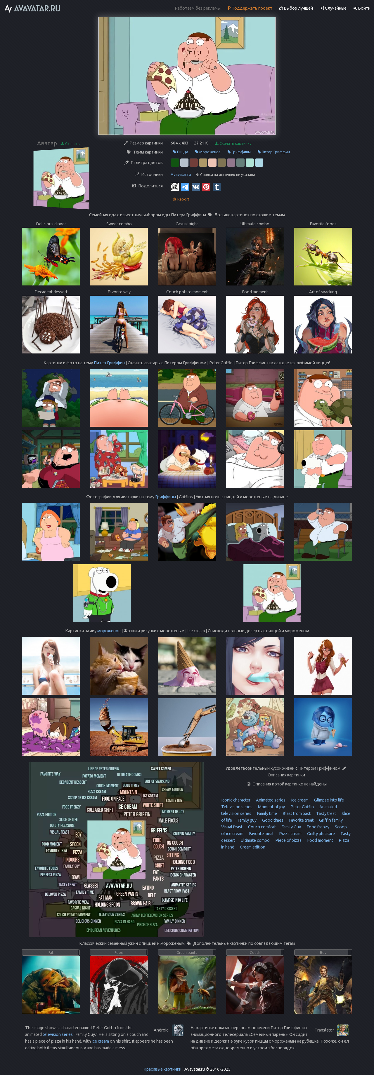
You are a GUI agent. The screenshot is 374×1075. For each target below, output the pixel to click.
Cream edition (252, 847)
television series (58, 1034)
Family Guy (290, 827)
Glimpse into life (328, 800)
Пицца (180, 152)
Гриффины (239, 152)
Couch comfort (261, 827)
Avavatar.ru (181, 174)
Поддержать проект (250, 8)
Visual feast (232, 827)
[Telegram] (185, 186)
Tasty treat (325, 813)
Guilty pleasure (320, 833)
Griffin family (330, 820)
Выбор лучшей (296, 8)
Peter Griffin (302, 806)
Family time (266, 813)
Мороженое (208, 152)
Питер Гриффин (274, 152)
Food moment (319, 840)
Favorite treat (301, 820)
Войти (362, 8)
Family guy (247, 820)
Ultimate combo (255, 840)
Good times (272, 820)
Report (181, 199)
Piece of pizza (288, 840)
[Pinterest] (206, 186)
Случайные (333, 8)
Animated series (270, 800)
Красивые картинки (162, 1069)
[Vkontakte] (196, 186)
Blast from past (296, 813)
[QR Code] (175, 186)
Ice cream (299, 800)
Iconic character (235, 800)
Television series (236, 806)
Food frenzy (317, 827)
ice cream (100, 1041)
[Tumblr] (217, 186)
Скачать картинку (233, 143)
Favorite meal (260, 833)
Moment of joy (271, 806)
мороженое (109, 630)
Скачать (70, 144)
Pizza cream (290, 833)
